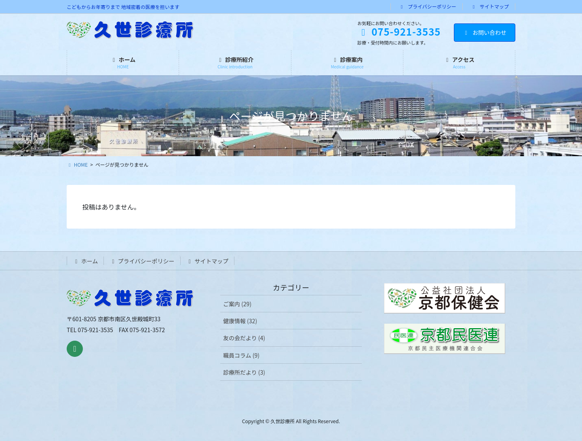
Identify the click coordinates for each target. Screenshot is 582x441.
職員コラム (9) (241, 355)
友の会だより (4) (244, 338)
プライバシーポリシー (427, 6)
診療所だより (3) (244, 372)
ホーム (85, 261)
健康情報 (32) (240, 321)
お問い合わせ (485, 32)
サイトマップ (490, 6)
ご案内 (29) (237, 304)
